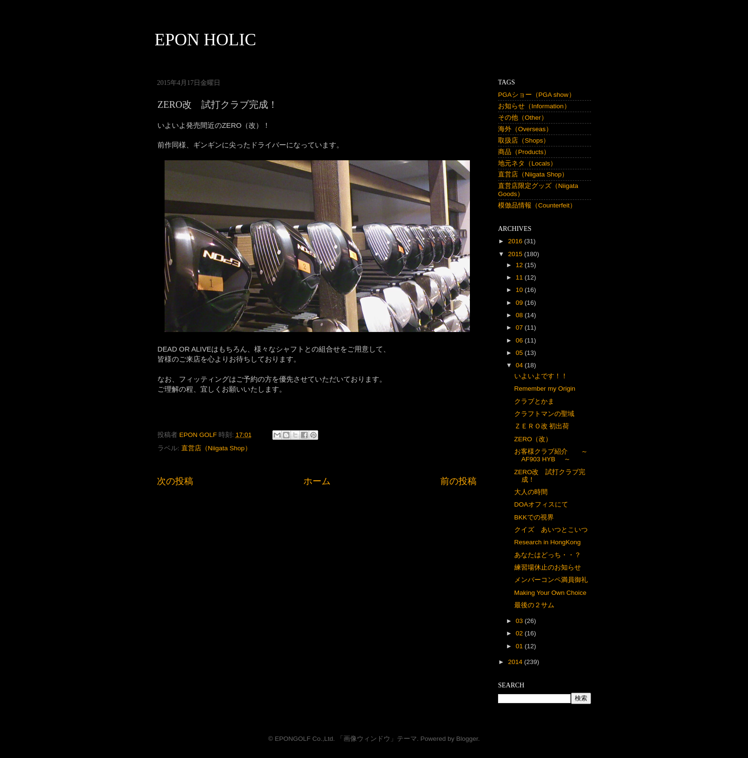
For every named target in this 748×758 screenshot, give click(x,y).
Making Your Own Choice (550, 592)
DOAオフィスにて (541, 504)
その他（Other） (523, 117)
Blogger (467, 738)
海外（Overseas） (525, 129)
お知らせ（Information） (534, 106)
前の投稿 (458, 481)
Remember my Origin (544, 388)
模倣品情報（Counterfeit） (537, 205)
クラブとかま (534, 401)
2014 (516, 661)
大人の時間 (531, 492)
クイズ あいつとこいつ (551, 529)
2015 (516, 254)
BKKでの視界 (534, 517)
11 (520, 277)
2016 (516, 241)
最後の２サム (534, 605)
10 (520, 289)
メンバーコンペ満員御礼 (551, 579)
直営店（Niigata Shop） (216, 448)
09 (520, 302)
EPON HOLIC (205, 39)
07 (520, 327)
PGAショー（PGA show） (536, 94)
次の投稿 (175, 481)
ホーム (317, 481)
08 (520, 315)
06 (520, 340)
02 (520, 633)
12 (520, 265)
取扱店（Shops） (524, 140)
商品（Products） (524, 152)
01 (520, 646)
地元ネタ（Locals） (527, 163)
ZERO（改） (533, 439)
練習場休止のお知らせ (547, 567)
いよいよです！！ (541, 376)
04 (520, 365)
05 (520, 352)
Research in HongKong (547, 542)
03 (520, 620)
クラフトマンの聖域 (544, 413)
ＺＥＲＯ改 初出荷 (542, 426)
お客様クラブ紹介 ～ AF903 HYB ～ (554, 455)
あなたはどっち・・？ (547, 555)
